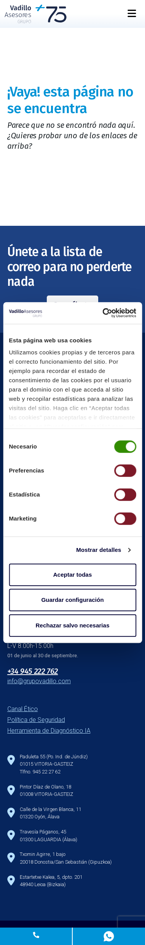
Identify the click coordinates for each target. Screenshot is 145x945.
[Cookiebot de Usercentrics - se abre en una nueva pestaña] (103, 313)
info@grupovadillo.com (39, 681)
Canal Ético (22, 709)
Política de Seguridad (36, 719)
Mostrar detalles (98, 549)
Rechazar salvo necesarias (72, 625)
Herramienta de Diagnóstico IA (48, 730)
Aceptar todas (72, 574)
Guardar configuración (72, 599)
